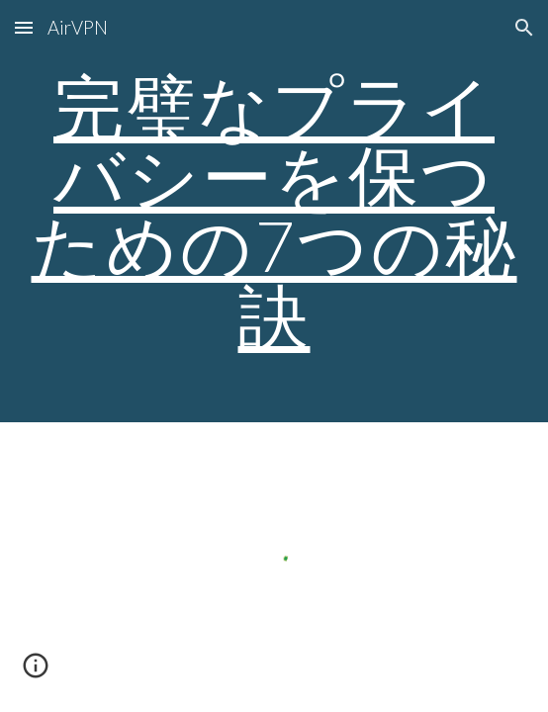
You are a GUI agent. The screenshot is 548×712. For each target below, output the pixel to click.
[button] (23, 27)
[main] (273, 211)
